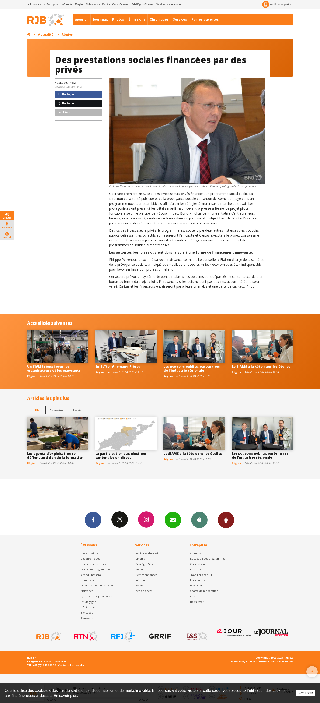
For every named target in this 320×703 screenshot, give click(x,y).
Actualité (46, 34)
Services (180, 19)
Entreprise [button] (51, 4)
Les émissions (89, 553)
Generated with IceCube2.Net (275, 661)
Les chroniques (90, 558)
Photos (118, 19)
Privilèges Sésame (143, 4)
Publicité (195, 569)
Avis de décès (144, 590)
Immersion (88, 580)
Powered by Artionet (243, 661)
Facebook (93, 520)
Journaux (100, 19)
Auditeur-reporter (276, 4)
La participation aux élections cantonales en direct (121, 455)
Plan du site (77, 665)
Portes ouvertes (205, 19)
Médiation (196, 585)
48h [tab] (36, 410)
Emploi (79, 4)
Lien (64, 112)
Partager (66, 94)
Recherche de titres (93, 563)
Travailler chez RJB (201, 574)
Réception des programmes (207, 558)
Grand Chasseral (91, 574)
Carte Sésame (120, 4)
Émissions (137, 19)
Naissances (93, 4)
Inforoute (67, 4)
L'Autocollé (88, 607)
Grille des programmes (95, 569)
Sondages (87, 612)
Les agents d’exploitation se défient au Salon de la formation (55, 455)
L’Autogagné (88, 601)
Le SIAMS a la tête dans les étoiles (261, 366)
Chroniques (159, 19)
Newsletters (173, 520)
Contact (195, 596)
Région (67, 34)
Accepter (305, 693)
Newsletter (197, 601)
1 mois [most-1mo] (77, 410)
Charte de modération (204, 590)
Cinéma (140, 558)
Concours (87, 617)
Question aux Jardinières (96, 596)
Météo (140, 569)
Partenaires (197, 580)
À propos (195, 553)
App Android (226, 520)
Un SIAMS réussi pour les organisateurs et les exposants (54, 368)
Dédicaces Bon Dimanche (97, 585)
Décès (106, 4)
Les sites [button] (34, 4)
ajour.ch (81, 19)
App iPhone (199, 520)
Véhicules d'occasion (169, 4)
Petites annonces (146, 574)
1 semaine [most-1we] (56, 410)
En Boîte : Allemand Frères (117, 366)
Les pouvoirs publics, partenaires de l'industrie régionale (191, 368)
